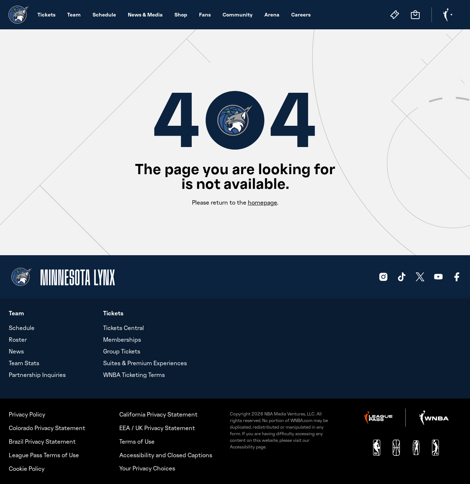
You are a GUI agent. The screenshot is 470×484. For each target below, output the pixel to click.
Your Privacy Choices (147, 468)
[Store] (415, 14)
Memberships (122, 339)
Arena (271, 14)
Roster (18, 339)
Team (74, 14)
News (16, 351)
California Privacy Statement (158, 414)
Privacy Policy (27, 414)
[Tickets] (394, 14)
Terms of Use (137, 441)
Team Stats (24, 363)
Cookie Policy (26, 468)
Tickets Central (123, 327)
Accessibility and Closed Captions (165, 455)
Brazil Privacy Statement (42, 441)
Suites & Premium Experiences (145, 363)
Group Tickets (121, 351)
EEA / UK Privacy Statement (157, 428)
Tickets (46, 14)
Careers (301, 14)
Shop (180, 14)
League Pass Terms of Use (44, 455)
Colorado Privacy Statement (47, 428)
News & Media (145, 14)
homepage (262, 202)
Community (238, 14)
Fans (205, 14)
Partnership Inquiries (37, 374)
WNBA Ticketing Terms (134, 374)
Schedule (104, 14)
